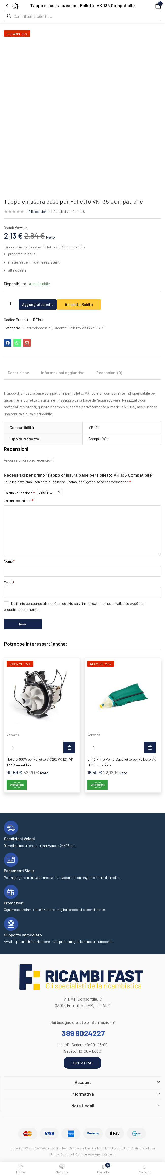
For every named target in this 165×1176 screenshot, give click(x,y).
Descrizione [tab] (18, 372)
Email (9, 582)
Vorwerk (21, 227)
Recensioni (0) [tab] (109, 372)
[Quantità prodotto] (10, 303)
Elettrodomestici (37, 328)
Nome (9, 561)
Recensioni (37, 211)
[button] (151, 5)
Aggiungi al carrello (42, 303)
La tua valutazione (19, 493)
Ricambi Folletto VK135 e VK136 (80, 328)
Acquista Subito (89, 303)
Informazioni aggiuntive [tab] (63, 372)
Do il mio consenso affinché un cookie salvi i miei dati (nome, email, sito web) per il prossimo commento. (75, 606)
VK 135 (94, 427)
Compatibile (99, 438)
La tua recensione (18, 500)
